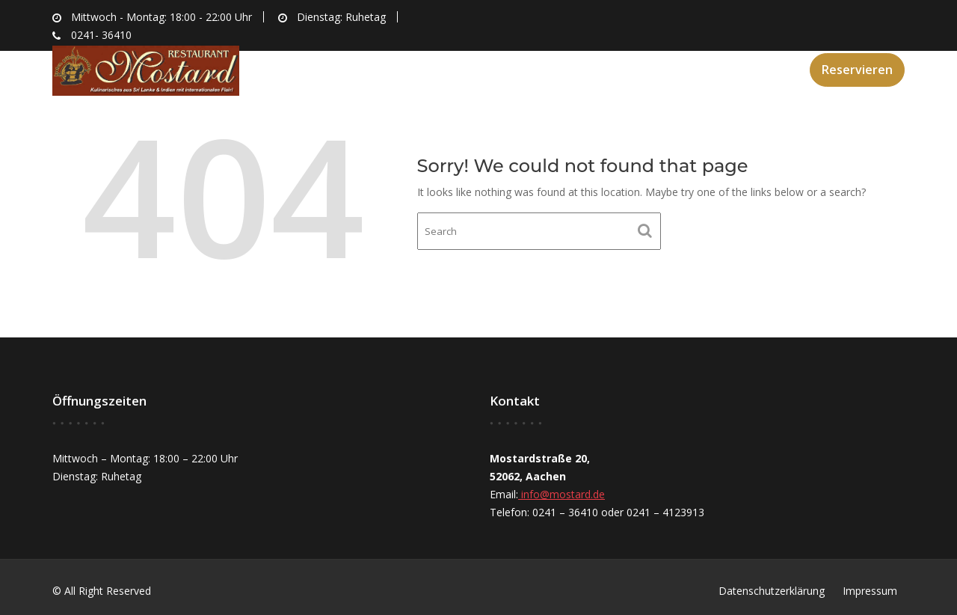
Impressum (870, 591)
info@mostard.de (561, 494)
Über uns (508, 68)
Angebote (589, 68)
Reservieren (857, 69)
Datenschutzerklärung (771, 591)
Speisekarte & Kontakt (715, 68)
